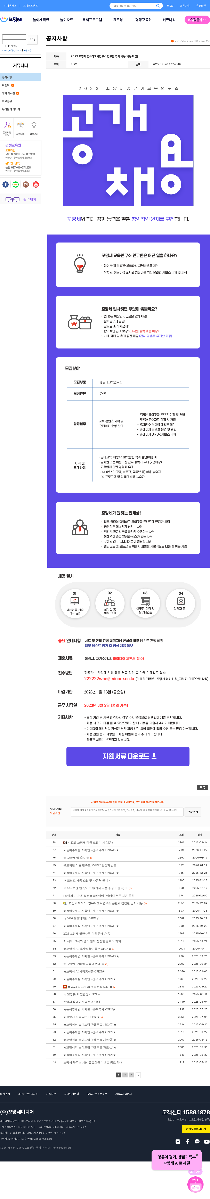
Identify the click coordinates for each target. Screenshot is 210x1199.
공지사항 (7, 77)
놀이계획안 (41, 20)
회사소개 (5, 1093)
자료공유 (7, 101)
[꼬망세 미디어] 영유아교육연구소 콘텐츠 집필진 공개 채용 (105, 903)
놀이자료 (66, 20)
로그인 (170, 5)
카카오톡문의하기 (196, 1129)
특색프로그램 (92, 20)
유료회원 (201, 5)
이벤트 (8, 85)
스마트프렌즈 (30, 5)
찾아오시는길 (71, 1093)
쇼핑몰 (195, 20)
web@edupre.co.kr (39, 1138)
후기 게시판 (10, 93)
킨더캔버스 (10, 5)
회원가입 (185, 5)
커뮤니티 (169, 20)
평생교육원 (143, 20)
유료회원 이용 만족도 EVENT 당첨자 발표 (89, 865)
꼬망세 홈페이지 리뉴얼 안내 (81, 1001)
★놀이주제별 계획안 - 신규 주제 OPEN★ (89, 979)
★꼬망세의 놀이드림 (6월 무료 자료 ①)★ (89, 1047)
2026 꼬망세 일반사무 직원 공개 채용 (86, 933)
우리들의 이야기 (11, 109)
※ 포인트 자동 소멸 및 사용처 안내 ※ (87, 880)
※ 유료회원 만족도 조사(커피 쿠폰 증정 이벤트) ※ (97, 888)
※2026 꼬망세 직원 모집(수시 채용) (88, 842)
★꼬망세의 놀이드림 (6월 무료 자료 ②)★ (89, 1039)
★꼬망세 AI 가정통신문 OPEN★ (84, 971)
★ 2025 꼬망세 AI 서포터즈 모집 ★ (89, 986)
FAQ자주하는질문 (97, 1093)
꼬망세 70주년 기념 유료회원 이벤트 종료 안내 (92, 1062)
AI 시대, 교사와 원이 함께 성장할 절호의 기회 (92, 941)
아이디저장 (10, 45)
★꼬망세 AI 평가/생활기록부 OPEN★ (89, 948)
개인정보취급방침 (28, 1093)
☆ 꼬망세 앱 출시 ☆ (78, 857)
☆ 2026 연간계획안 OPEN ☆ (83, 918)
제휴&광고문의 (123, 1093)
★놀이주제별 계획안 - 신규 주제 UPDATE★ (91, 850)
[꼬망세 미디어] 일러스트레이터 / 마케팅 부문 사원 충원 (98, 895)
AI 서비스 (15, 20)
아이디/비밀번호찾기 (12, 50)
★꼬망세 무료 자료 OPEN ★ (83, 1017)
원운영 (118, 20)
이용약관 (51, 1093)
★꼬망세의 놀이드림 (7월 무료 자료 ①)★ (89, 1024)
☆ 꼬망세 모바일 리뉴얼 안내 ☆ (85, 964)
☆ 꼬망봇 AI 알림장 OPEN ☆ (81, 994)
